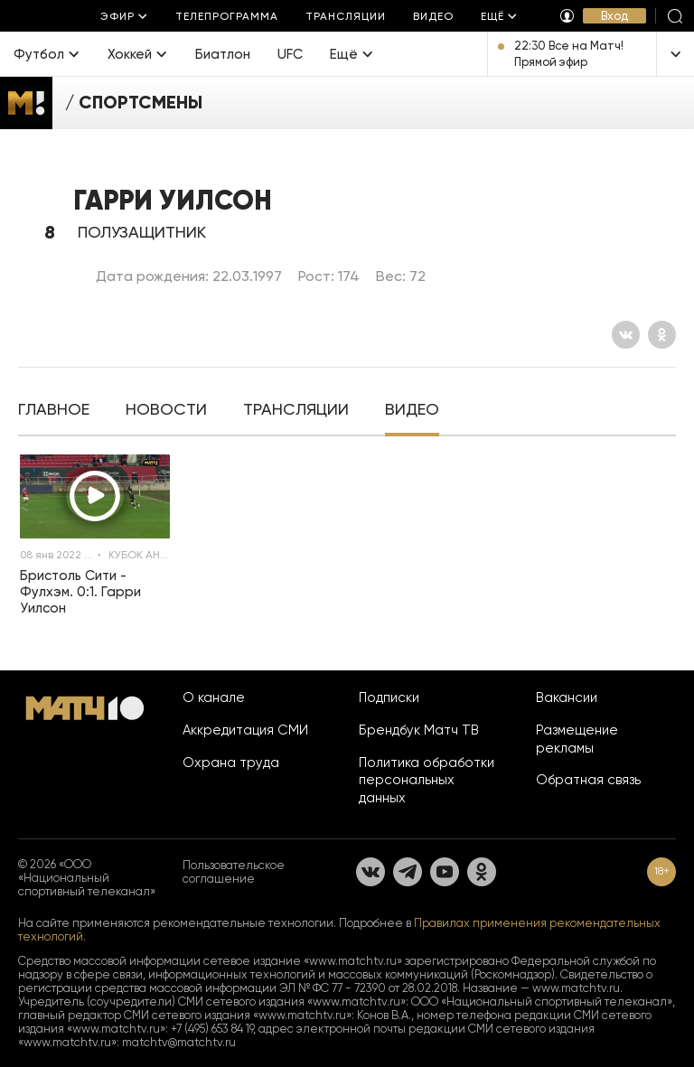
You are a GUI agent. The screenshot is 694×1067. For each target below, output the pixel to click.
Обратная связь (588, 780)
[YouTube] (444, 871)
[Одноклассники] (662, 335)
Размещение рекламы (577, 739)
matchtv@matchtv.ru (179, 1042)
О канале (214, 697)
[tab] (53, 411)
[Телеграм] (407, 871)
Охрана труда (231, 762)
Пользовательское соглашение (234, 871)
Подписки (389, 697)
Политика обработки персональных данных (426, 780)
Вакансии (566, 697)
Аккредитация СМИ (245, 730)
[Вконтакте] (626, 335)
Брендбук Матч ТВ (419, 730)
